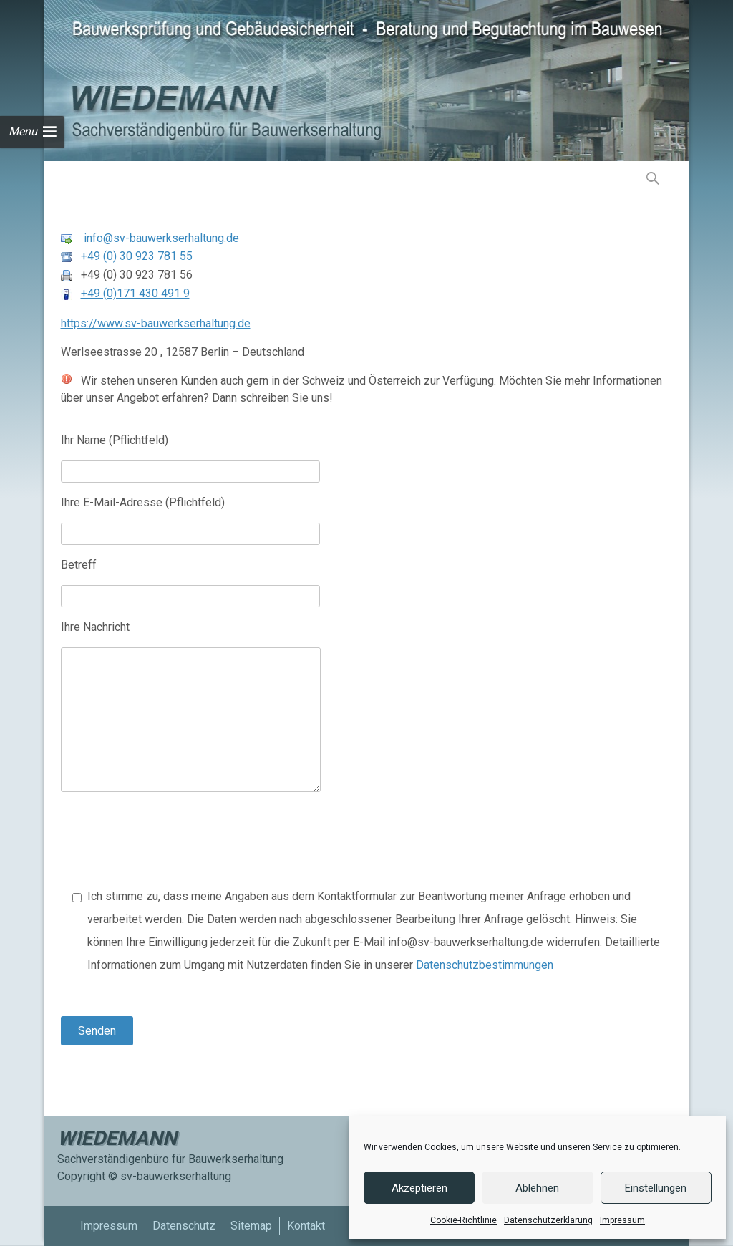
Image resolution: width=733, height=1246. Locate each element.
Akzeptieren (419, 1188)
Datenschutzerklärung (548, 1220)
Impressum (622, 1220)
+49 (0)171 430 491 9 (135, 293)
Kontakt (306, 1225)
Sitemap (251, 1225)
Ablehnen (537, 1188)
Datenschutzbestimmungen (484, 965)
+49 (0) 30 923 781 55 (137, 256)
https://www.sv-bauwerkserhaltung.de (156, 323)
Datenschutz (183, 1225)
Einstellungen (655, 1188)
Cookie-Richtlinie (463, 1220)
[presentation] (169, 846)
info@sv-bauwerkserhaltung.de (161, 238)
